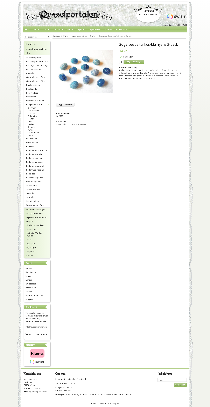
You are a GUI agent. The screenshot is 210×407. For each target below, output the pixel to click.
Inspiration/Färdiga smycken (38, 234)
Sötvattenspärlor (33, 189)
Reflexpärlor (31, 173)
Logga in (29, 299)
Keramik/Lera (32, 93)
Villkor (37, 29)
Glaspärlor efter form (38, 77)
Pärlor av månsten (34, 162)
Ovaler (31, 124)
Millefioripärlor (32, 142)
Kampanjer (30, 251)
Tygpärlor (30, 197)
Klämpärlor (31, 96)
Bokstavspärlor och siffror (37, 61)
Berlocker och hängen (38, 209)
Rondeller (32, 127)
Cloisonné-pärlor (33, 69)
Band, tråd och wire (38, 213)
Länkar (29, 276)
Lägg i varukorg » (134, 61)
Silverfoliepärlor (33, 181)
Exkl (185, 25)
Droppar (31, 113)
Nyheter (81, 29)
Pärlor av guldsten (34, 158)
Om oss (47, 29)
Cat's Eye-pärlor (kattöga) (37, 65)
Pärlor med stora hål (35, 170)
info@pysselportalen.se (36, 327)
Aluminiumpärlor (33, 57)
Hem (27, 29)
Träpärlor (30, 193)
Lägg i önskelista (65, 104)
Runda (31, 129)
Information (31, 287)
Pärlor (38, 53)
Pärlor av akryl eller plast (37, 150)
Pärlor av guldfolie (34, 154)
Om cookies (31, 283)
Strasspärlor (38, 185)
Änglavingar (31, 247)
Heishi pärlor (32, 89)
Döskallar (30, 73)
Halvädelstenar (38, 85)
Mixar (30, 121)
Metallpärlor (38, 138)
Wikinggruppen (113, 403)
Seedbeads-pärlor (34, 177)
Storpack (29, 221)
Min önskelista (123, 29)
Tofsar (28, 239)
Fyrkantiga (32, 116)
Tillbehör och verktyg (38, 225)
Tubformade (33, 132)
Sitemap (29, 255)
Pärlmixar (38, 146)
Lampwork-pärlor (38, 104)
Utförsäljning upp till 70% (36, 49)
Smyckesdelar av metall (38, 217)
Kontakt (108, 29)
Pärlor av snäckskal (35, 166)
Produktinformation (64, 29)
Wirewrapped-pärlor (35, 205)
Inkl (178, 25)
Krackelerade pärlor (35, 100)
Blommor (32, 108)
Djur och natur (34, 110)
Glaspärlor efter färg (38, 81)
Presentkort (31, 229)
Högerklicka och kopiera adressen (71, 124)
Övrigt (30, 135)
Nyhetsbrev (95, 29)
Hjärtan (31, 118)
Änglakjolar (30, 243)
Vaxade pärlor (32, 201)
